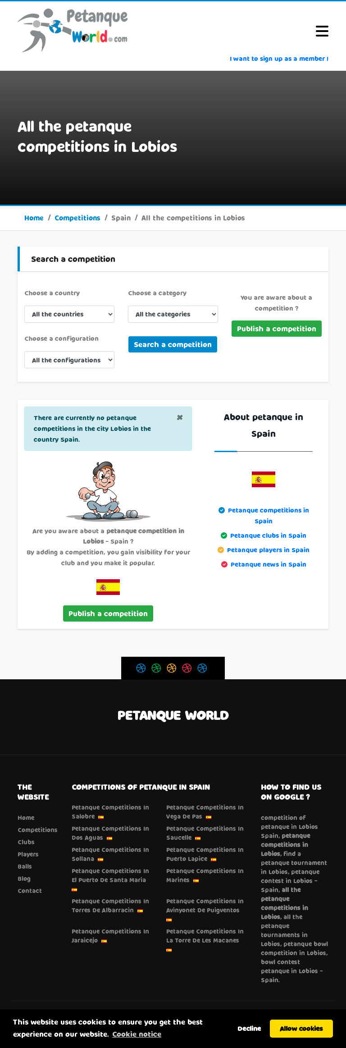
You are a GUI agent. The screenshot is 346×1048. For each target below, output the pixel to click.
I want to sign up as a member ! (279, 58)
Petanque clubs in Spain (268, 535)
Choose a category (157, 293)
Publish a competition (276, 328)
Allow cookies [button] (301, 1028)
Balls (25, 866)
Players (28, 854)
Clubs (26, 842)
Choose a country (52, 293)
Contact (30, 890)
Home (34, 218)
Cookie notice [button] (136, 1034)
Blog (24, 878)
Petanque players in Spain (268, 550)
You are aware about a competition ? (276, 302)
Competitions (77, 218)
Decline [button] (249, 1028)
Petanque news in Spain (268, 564)
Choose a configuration (61, 338)
